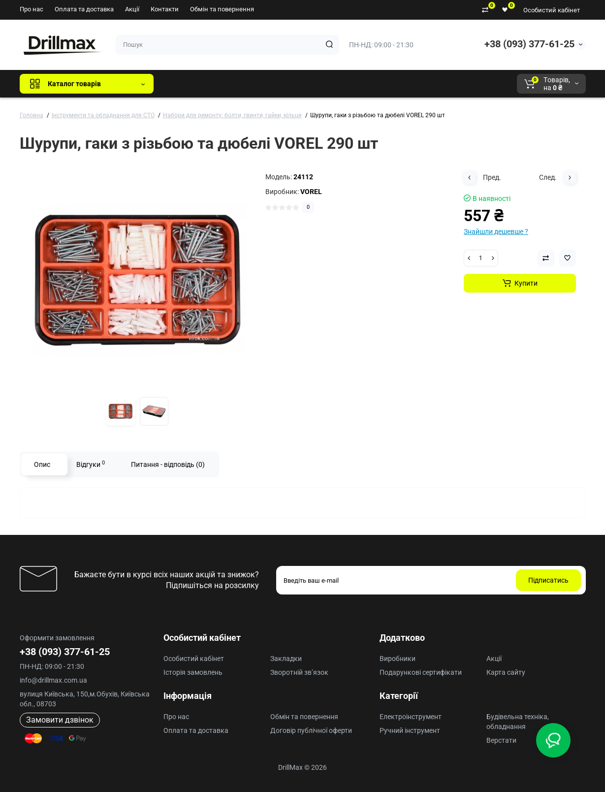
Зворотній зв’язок (299, 672)
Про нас (31, 9)
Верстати (501, 740)
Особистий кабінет (551, 10)
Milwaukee (366, 84)
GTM (227, 84)
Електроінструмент (411, 717)
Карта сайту (505, 672)
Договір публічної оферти (311, 730)
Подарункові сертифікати (421, 672)
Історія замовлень (193, 672)
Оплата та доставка (84, 9)
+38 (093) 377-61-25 (529, 44)
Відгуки (90, 464)
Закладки (286, 658)
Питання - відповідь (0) (168, 464)
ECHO (298, 84)
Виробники (397, 658)
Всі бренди (188, 84)
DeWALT (261, 84)
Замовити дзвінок (60, 720)
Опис (42, 464)
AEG (328, 84)
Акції (132, 9)
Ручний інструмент (410, 730)
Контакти (165, 9)
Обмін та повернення (222, 9)
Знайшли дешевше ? (496, 231)
